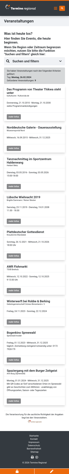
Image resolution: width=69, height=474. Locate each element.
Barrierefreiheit (34, 448)
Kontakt (34, 439)
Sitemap (35, 452)
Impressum (34, 442)
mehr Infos (14, 116)
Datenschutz (34, 445)
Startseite (34, 436)
